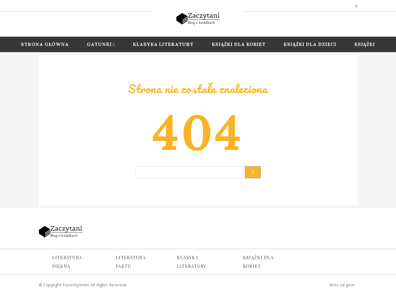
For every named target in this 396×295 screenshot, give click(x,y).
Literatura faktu (131, 262)
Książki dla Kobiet (239, 44)
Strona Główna (45, 44)
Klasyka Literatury (163, 44)
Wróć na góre (343, 284)
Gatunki (99, 44)
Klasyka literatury (191, 262)
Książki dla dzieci (310, 44)
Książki (364, 44)
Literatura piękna (67, 262)
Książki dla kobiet (258, 262)
